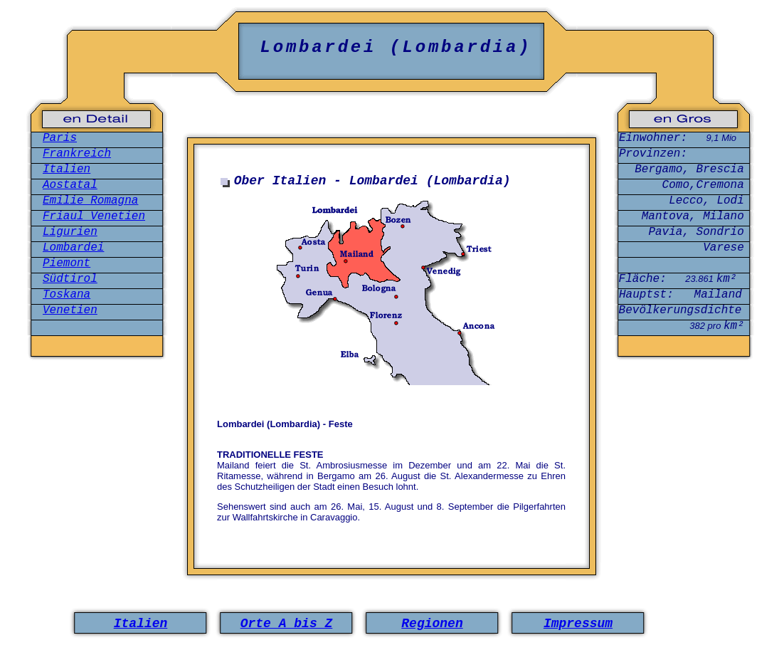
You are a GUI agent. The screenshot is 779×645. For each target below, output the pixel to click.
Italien (66, 169)
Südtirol (70, 279)
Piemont (66, 263)
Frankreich (77, 153)
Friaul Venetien (94, 216)
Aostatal (70, 185)
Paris (60, 138)
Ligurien (70, 232)
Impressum (578, 624)
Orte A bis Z (286, 624)
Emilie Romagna (90, 200)
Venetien (70, 310)
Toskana (66, 294)
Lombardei (73, 247)
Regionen (431, 624)
